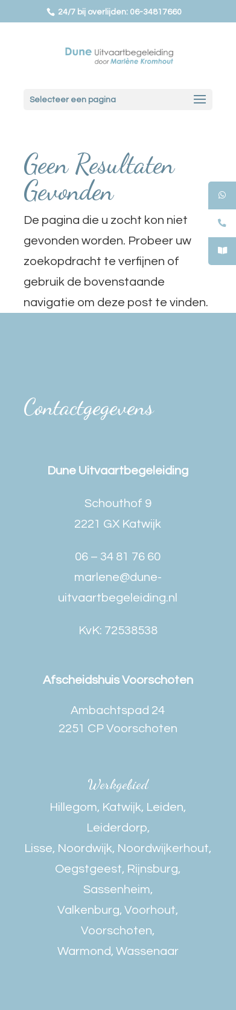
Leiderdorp (116, 828)
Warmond (84, 951)
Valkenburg (88, 910)
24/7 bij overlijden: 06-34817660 (119, 12)
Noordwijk (84, 848)
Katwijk (121, 807)
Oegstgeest (88, 869)
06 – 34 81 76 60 (118, 557)
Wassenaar (147, 951)
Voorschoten (116, 931)
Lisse (38, 848)
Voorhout (150, 910)
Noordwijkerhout (163, 848)
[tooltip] (222, 195)
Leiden (164, 807)
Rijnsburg (152, 869)
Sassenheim (116, 890)
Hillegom (73, 807)
